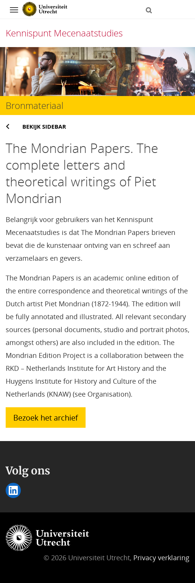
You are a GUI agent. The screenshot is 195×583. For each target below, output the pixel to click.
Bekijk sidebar (44, 126)
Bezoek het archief (45, 417)
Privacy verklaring (161, 557)
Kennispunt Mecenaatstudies (64, 33)
